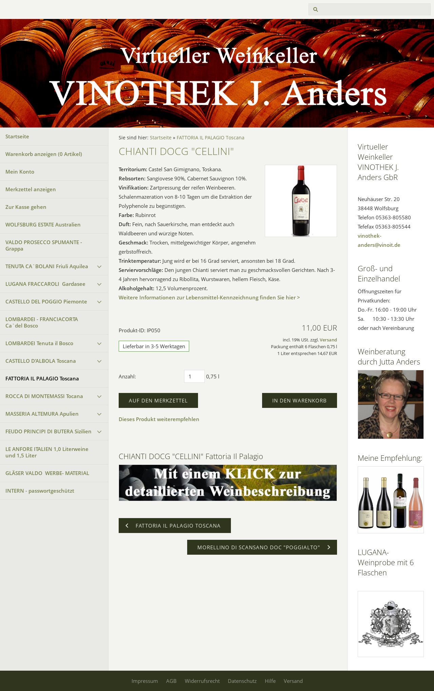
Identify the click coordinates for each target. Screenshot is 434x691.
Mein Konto (19, 171)
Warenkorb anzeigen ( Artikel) (43, 154)
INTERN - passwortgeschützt (39, 490)
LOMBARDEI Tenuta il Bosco (39, 343)
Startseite (17, 136)
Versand (328, 340)
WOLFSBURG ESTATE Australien (43, 224)
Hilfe (270, 680)
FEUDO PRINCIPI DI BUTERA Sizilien (48, 431)
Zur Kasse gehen (25, 206)
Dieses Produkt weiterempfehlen (159, 419)
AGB (171, 680)
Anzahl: (127, 376)
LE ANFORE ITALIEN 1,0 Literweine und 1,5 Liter (46, 452)
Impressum (145, 680)
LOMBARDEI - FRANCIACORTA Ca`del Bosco (41, 322)
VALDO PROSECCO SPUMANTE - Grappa (43, 245)
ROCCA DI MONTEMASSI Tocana (44, 396)
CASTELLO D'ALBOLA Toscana (40, 360)
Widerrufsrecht (202, 680)
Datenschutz (242, 680)
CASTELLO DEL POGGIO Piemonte (46, 301)
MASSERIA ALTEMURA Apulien (42, 413)
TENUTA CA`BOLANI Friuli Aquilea (46, 266)
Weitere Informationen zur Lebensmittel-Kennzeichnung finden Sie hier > (209, 297)
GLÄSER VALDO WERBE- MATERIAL (47, 473)
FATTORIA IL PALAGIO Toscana (42, 378)
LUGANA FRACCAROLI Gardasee (45, 283)
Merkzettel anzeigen (30, 189)
